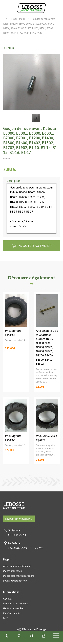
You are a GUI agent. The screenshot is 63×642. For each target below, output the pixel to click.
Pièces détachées (44, 18)
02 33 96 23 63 (17, 539)
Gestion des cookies (13, 613)
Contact (7, 603)
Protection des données (15, 608)
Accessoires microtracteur (17, 570)
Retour (8, 52)
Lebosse (31, 510)
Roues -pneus (18, 23)
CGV (5, 622)
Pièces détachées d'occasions (18, 580)
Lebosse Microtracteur (15, 18)
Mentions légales (12, 617)
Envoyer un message (19, 523)
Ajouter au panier (31, 250)
